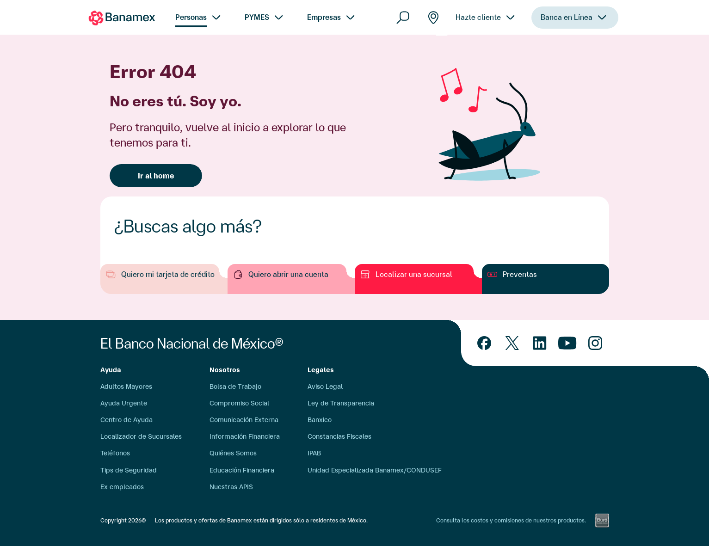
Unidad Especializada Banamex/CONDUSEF (375, 470)
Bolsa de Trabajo (235, 386)
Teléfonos (115, 453)
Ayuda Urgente (123, 403)
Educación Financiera (242, 470)
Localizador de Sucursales (141, 436)
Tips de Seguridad (128, 470)
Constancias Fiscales (339, 436)
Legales (321, 370)
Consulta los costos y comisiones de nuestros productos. (511, 520)
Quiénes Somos (233, 453)
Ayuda (110, 370)
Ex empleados (122, 487)
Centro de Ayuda (126, 419)
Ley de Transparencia (341, 403)
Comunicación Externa (244, 419)
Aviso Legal (325, 386)
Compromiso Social (239, 403)
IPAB (314, 453)
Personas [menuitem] (191, 17)
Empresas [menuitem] (324, 17)
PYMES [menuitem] (257, 17)
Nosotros (225, 370)
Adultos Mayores (126, 386)
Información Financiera (245, 436)
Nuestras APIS (231, 487)
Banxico (320, 419)
